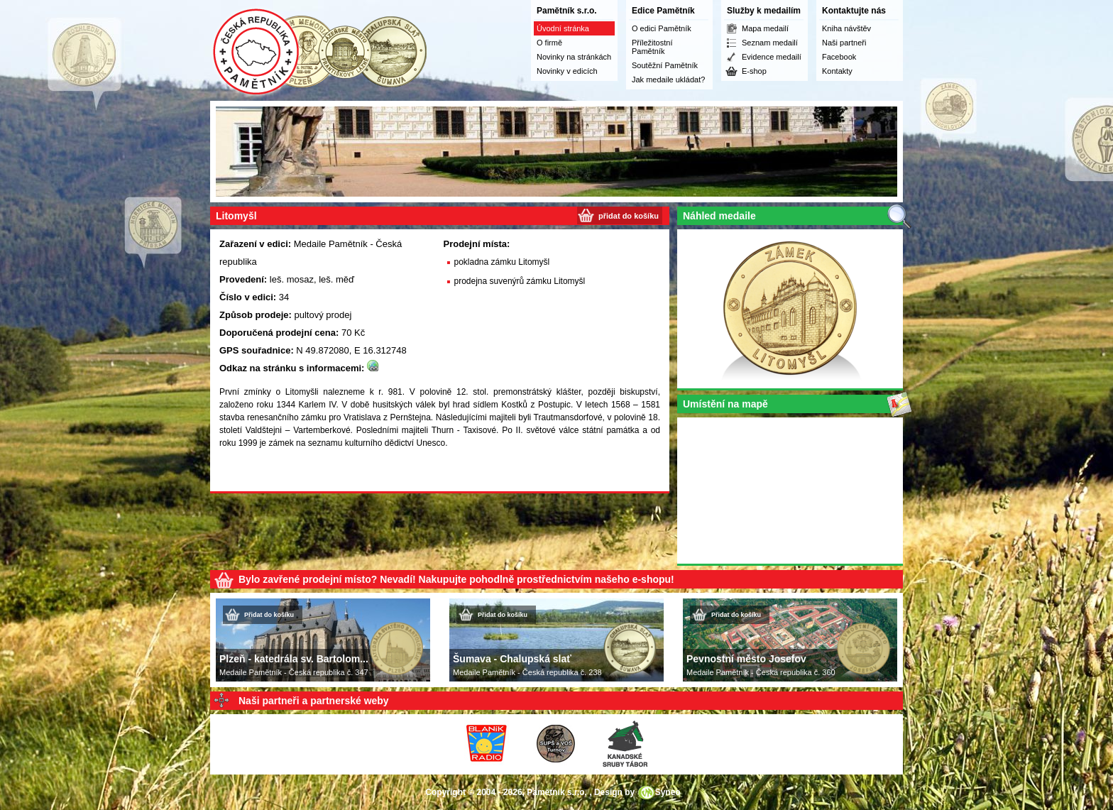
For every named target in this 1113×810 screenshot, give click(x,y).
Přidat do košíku (269, 614)
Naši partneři (844, 42)
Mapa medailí (765, 28)
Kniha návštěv (846, 28)
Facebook (839, 57)
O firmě (549, 42)
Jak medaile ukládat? (668, 79)
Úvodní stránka (563, 28)
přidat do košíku (628, 216)
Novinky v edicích (567, 71)
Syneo (668, 792)
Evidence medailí (771, 57)
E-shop (754, 71)
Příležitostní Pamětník (652, 46)
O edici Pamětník (661, 28)
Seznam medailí (770, 42)
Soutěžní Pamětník (665, 65)
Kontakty (837, 71)
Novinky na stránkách (574, 57)
